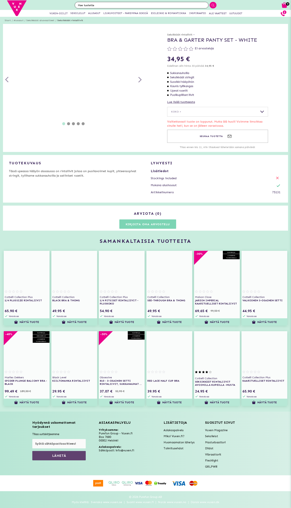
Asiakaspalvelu (174, 430)
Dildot (209, 448)
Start (8, 20)
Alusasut (19, 20)
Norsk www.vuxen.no (172, 502)
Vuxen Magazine (216, 430)
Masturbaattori (215, 442)
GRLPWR (211, 466)
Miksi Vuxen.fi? (174, 436)
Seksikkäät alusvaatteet (40, 20)
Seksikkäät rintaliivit (70, 20)
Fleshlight (211, 460)
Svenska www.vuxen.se (106, 502)
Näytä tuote (26, 322)
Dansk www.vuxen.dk (205, 502)
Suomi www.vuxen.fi (140, 502)
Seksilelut (211, 436)
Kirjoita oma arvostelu (148, 224)
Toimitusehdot (173, 448)
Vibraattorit (213, 454)
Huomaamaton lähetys (179, 442)
